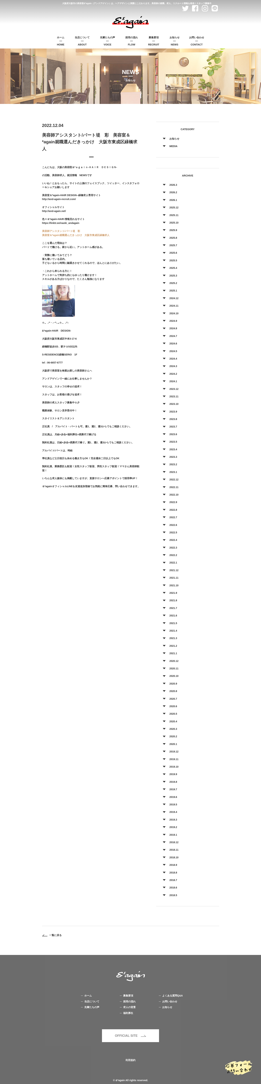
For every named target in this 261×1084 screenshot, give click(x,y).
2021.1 (173, 653)
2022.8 (173, 509)
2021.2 (173, 645)
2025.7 (173, 245)
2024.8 (173, 328)
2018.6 (173, 887)
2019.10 (173, 766)
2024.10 (173, 313)
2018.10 (173, 857)
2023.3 (173, 456)
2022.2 (173, 555)
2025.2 (173, 283)
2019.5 (173, 804)
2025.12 (173, 207)
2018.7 (173, 880)
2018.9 (173, 864)
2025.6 (173, 252)
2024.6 (173, 343)
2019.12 (173, 751)
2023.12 (173, 389)
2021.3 (173, 638)
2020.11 (173, 668)
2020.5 (173, 713)
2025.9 (173, 230)
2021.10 (173, 585)
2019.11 (173, 759)
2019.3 (173, 819)
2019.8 (173, 781)
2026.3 (173, 184)
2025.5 (173, 260)
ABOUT (82, 40)
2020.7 (173, 698)
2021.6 (173, 615)
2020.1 (173, 744)
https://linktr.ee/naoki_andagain (60, 223)
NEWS (175, 40)
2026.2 (173, 192)
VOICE (107, 40)
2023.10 (173, 404)
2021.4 (173, 630)
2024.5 (173, 351)
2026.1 (173, 200)
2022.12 (173, 479)
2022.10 (173, 494)
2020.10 (173, 676)
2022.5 (173, 532)
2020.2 (173, 736)
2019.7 (173, 789)
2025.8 (173, 237)
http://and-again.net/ (54, 211)
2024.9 (173, 320)
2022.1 (173, 562)
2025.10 (173, 222)
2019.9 (173, 774)
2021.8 (173, 600)
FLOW (131, 40)
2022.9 (173, 502)
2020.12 (173, 661)
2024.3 (173, 366)
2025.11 (173, 215)
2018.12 (173, 842)
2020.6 (173, 706)
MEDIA (173, 146)
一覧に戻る (52, 935)
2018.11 (173, 849)
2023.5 (173, 441)
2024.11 (173, 305)
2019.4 (173, 812)
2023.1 (173, 472)
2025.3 (173, 275)
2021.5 (173, 623)
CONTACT (196, 40)
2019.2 (173, 827)
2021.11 (173, 577)
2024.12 (173, 298)
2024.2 (173, 373)
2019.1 (173, 834)
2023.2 (173, 464)
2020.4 (173, 721)
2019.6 (173, 797)
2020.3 (173, 728)
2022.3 (173, 547)
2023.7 (173, 426)
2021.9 (173, 592)
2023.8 (173, 419)
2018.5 (173, 895)
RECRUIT (153, 40)
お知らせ (174, 138)
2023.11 (173, 396)
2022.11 (173, 487)
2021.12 (173, 570)
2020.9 (173, 683)
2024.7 (173, 336)
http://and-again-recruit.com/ (59, 199)
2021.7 (173, 608)
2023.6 (173, 434)
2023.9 (173, 411)
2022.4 (173, 540)
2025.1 (173, 290)
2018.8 (173, 872)
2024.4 (173, 358)
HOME (60, 40)
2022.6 (173, 525)
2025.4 (173, 267)
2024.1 (173, 381)
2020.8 (173, 691)
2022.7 (173, 517)
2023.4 (173, 449)
